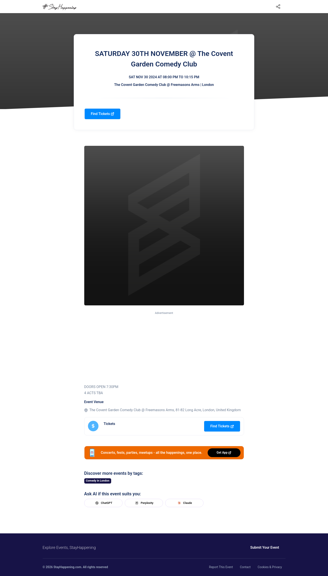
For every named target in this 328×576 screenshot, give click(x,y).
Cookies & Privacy (270, 567)
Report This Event (221, 567)
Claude (184, 503)
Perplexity (143, 503)
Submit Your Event (264, 547)
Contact (245, 567)
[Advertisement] (164, 348)
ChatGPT (103, 503)
